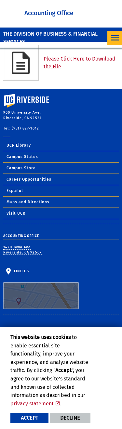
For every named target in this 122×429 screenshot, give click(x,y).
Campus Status (22, 156)
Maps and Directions (28, 202)
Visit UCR (16, 213)
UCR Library (19, 145)
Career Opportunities (29, 179)
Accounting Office (49, 13)
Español (15, 190)
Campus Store (21, 168)
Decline (70, 418)
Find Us (41, 289)
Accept (29, 418)
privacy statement (32, 404)
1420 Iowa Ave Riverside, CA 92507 (23, 250)
